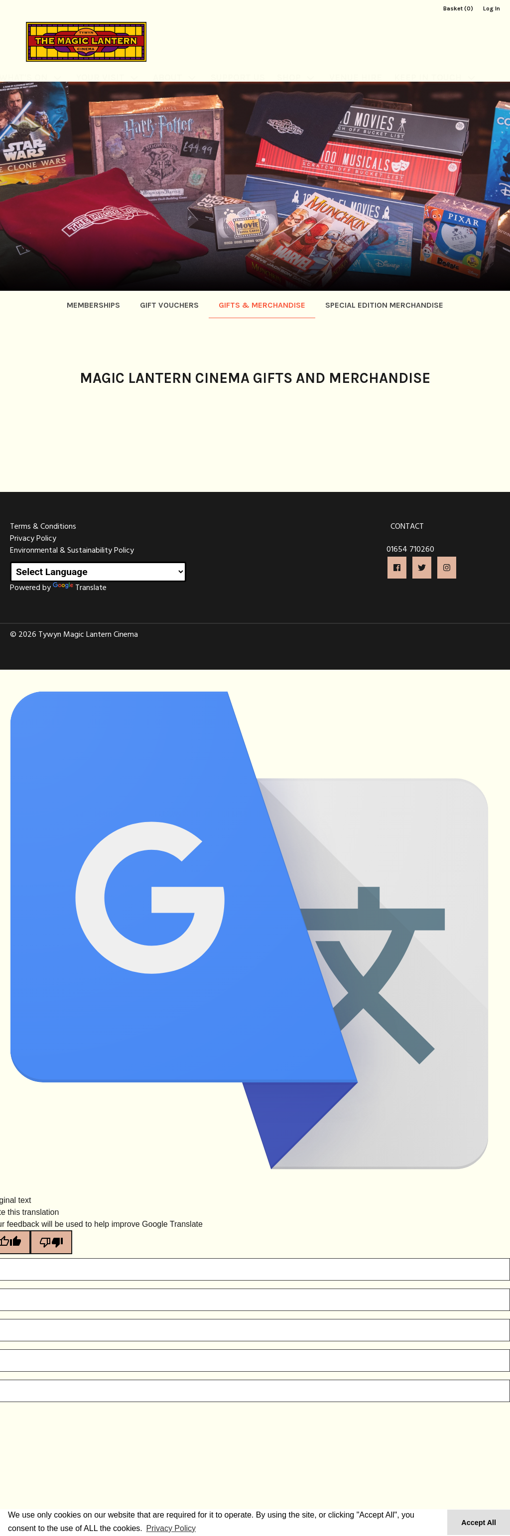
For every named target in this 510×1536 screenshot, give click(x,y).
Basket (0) (458, 8)
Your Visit (100, 65)
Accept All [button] (478, 1523)
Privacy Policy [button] (171, 1528)
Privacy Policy (33, 538)
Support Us (238, 65)
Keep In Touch (428, 65)
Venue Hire (355, 65)
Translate (80, 588)
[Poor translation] (51, 1242)
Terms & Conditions (43, 526)
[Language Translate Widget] (98, 572)
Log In (491, 8)
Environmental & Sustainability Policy (72, 550)
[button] (396, 568)
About (167, 65)
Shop (289, 65)
